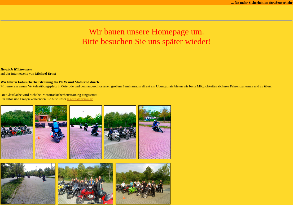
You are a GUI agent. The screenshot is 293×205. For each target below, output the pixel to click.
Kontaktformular (80, 99)
